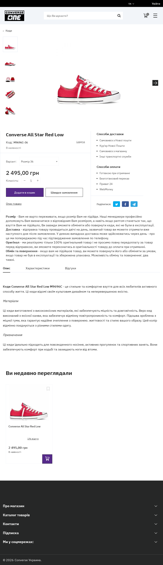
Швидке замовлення (64, 192)
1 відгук (80, 141)
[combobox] (39, 161)
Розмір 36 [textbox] (27, 161)
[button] (155, 83)
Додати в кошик (24, 192)
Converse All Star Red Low (25, 427)
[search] (82, 15)
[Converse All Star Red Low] (29, 401)
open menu (155, 15)
